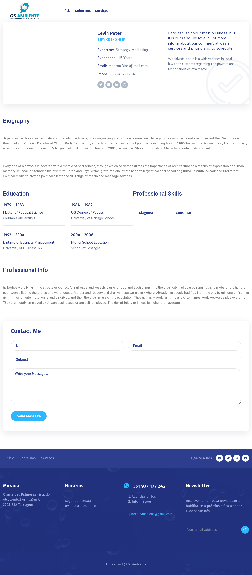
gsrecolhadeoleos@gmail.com (150, 514)
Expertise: (105, 50)
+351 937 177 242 (148, 486)
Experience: (106, 58)
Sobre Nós (83, 11)
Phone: (102, 74)
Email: (102, 66)
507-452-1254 (122, 74)
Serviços (101, 11)
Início (66, 11)
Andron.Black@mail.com (128, 66)
